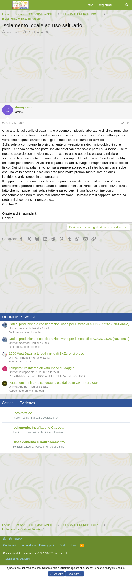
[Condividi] (122, 123)
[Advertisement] (66, 67)
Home (73, 545)
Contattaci (9, 545)
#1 (128, 123)
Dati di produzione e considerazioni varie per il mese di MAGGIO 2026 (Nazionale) (69, 339)
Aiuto (63, 545)
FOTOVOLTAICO (20, 361)
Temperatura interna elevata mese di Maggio (41, 368)
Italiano (15, 539)
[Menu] (6, 5)
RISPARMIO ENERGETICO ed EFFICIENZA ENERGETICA (47, 376)
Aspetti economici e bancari (26, 390)
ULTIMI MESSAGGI (18, 317)
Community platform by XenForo (36, 553)
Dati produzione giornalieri (25, 332)
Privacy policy (48, 545)
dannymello (13, 32)
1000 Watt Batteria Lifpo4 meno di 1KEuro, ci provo (46, 353)
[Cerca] (127, 5)
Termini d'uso (27, 545)
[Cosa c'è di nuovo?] (118, 5)
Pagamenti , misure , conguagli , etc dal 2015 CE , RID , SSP (53, 382)
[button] (4, 539)
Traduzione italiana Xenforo (18, 559)
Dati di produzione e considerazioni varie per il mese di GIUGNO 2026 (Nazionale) (69, 324)
